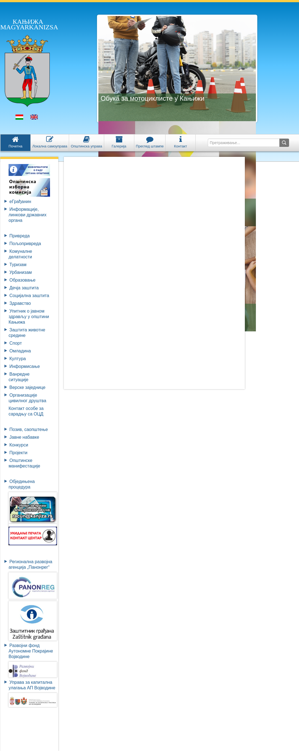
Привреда (19, 235)
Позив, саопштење (28, 429)
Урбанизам (20, 272)
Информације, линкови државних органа (27, 215)
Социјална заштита (29, 295)
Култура (17, 358)
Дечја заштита (24, 287)
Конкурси (18, 445)
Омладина (20, 351)
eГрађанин (20, 201)
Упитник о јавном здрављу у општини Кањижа (29, 316)
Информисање (24, 366)
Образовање (22, 280)
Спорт (15, 343)
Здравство (20, 303)
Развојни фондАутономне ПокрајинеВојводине (31, 651)
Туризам (18, 264)
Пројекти (18, 452)
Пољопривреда (25, 243)
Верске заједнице (27, 387)
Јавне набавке (24, 437)
